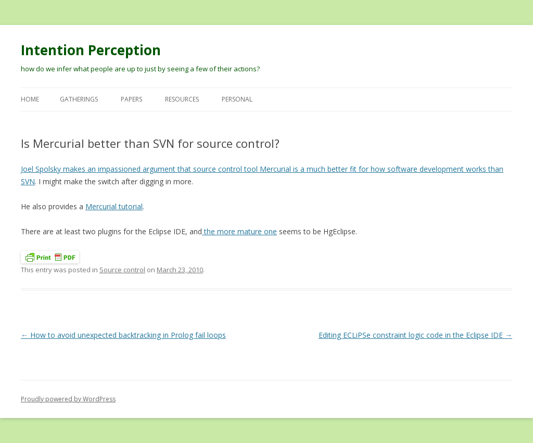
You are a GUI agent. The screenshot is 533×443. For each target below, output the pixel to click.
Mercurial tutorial (114, 206)
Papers (131, 99)
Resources (182, 99)
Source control (122, 269)
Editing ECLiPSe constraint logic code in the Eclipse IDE (415, 335)
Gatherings (79, 99)
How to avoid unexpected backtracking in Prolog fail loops (123, 335)
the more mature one (239, 231)
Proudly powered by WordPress (68, 399)
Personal (237, 99)
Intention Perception (91, 50)
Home (30, 99)
